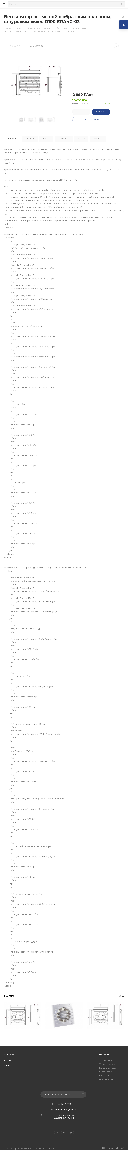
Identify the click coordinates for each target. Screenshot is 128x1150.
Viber (64, 1132)
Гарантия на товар (107, 1068)
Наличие (30, 139)
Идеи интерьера (107, 1079)
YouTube (57, 1132)
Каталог (9, 1055)
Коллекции (104, 1075)
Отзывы (46, 139)
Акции (8, 1060)
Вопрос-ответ (105, 1072)
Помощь (104, 1055)
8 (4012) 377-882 (65, 1104)
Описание (12, 139)
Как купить (63, 139)
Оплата (81, 139)
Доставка (98, 139)
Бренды (8, 1066)
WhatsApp (71, 1132)
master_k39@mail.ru (66, 1109)
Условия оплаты (106, 1060)
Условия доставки (107, 1064)
